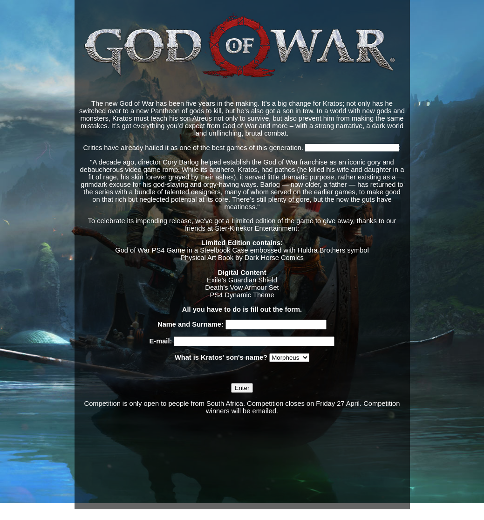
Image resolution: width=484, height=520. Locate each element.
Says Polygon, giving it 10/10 (352, 147)
